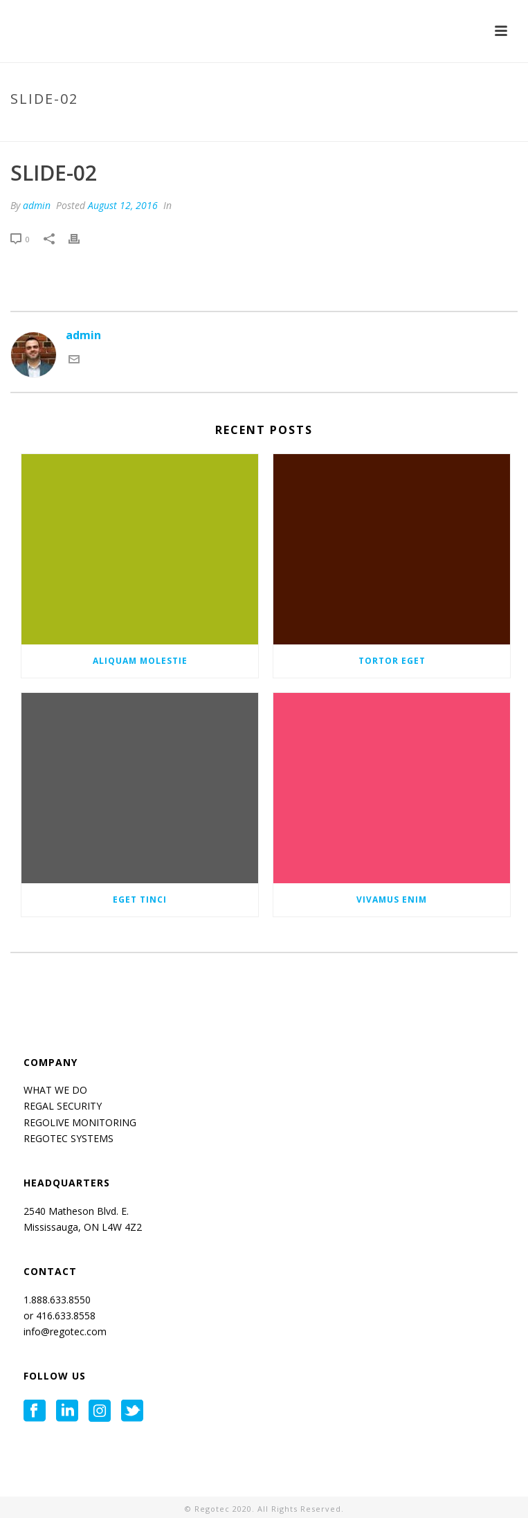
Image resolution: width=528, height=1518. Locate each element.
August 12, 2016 (123, 205)
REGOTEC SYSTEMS (68, 1138)
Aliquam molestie (140, 661)
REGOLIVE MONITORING (80, 1122)
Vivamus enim (391, 899)
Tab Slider (436, 128)
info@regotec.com (65, 1331)
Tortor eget (392, 661)
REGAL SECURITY (63, 1105)
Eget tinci (140, 899)
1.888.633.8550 (58, 1299)
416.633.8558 (64, 1315)
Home (390, 128)
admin (37, 205)
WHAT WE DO (55, 1089)
